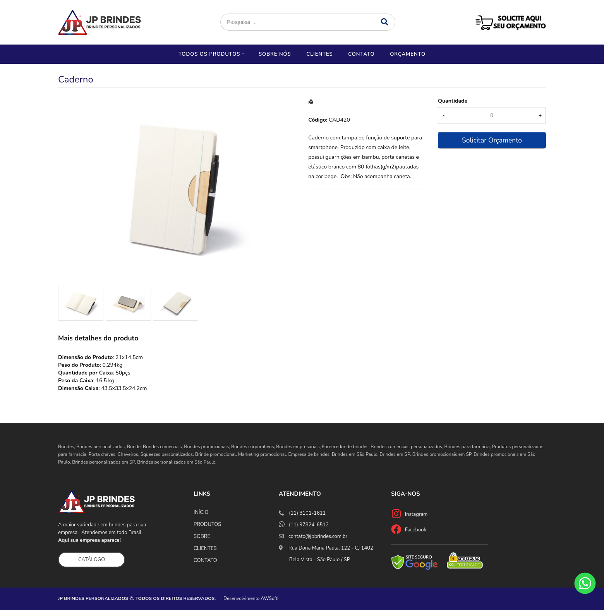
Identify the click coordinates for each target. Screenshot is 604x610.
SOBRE (202, 536)
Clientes (319, 54)
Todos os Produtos (209, 54)
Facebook (415, 529)
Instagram (416, 514)
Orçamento (408, 54)
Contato (361, 54)
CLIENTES (205, 548)
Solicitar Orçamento (492, 140)
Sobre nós (275, 54)
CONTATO (205, 560)
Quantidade (452, 101)
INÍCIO (201, 512)
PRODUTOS (207, 524)
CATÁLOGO (91, 559)
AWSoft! (270, 598)
